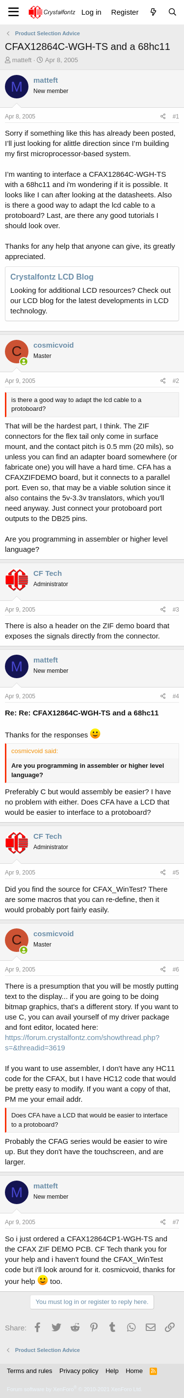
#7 (176, 1222)
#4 (176, 696)
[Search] (172, 12)
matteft (22, 60)
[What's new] (152, 12)
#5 (176, 872)
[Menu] (13, 12)
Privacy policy (78, 1370)
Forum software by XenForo (74, 1389)
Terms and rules (29, 1370)
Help (112, 1370)
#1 (176, 116)
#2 (176, 381)
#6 (176, 969)
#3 (176, 609)
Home (134, 1370)
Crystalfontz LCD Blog (52, 277)
